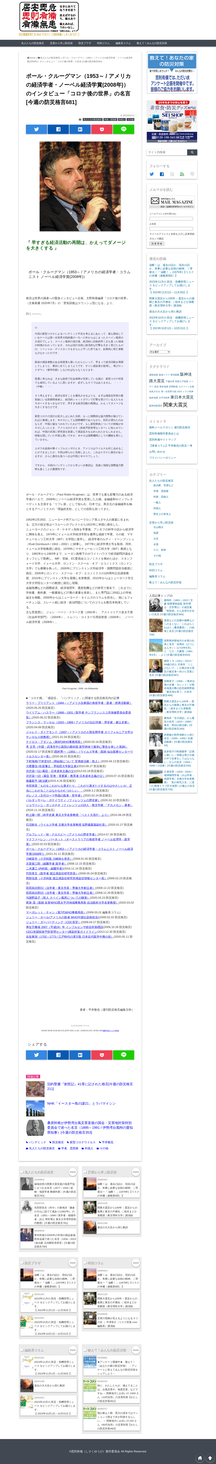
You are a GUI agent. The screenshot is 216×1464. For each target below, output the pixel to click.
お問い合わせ (157, 451)
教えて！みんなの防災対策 (152, 43)
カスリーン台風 (186, 386)
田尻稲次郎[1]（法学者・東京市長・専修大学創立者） (60, 888)
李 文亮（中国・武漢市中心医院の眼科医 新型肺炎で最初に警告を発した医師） (77, 746)
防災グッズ (110, 1030)
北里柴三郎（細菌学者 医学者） (46, 863)
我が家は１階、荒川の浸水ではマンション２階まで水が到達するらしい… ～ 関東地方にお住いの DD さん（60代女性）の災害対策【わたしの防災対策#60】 (117, 1421)
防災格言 (56, 1142)
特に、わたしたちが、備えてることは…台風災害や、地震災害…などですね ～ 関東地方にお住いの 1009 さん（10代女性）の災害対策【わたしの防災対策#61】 (118, 1393)
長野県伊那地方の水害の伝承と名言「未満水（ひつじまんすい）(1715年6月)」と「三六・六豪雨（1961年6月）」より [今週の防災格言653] (171, 647)
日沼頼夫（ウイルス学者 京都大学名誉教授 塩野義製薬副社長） (67, 824)
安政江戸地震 (181, 381)
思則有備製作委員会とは (164, 433)
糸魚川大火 (154, 391)
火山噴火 (158, 527)
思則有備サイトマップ (162, 439)
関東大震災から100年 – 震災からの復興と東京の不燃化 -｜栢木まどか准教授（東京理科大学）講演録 (117, 1211)
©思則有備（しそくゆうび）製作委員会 (94, 1451)
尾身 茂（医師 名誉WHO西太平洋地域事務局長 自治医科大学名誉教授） (72, 902)
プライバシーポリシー (162, 457)
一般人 (157, 502)
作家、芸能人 (161, 496)
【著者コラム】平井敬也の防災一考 (170, 445)
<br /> (36, 970)
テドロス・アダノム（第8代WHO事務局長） (54, 742)
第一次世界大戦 (168, 391)
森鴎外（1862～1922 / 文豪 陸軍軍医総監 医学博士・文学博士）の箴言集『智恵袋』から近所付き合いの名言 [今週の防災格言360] (171, 607)
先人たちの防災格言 (32, 43)
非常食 (116, 1030)
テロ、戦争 (159, 550)
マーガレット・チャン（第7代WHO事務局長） (56, 912)
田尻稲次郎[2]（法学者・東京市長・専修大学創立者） (60, 892)
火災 (155, 538)
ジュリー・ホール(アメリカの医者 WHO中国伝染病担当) (62, 917)
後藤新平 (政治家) (37, 781)
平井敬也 (106, 1142)
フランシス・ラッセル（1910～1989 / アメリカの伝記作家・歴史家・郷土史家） (78, 722)
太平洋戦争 (164, 397)
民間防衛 (173, 386)
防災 (156, 386)
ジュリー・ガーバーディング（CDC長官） (53, 922)
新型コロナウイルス (81, 1142)
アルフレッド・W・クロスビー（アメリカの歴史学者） (62, 834)
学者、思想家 (110, 119)
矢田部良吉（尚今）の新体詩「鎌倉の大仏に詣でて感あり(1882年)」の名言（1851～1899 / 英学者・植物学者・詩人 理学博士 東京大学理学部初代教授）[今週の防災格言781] (55, 1215)
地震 (155, 533)
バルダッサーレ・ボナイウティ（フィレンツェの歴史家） (63, 800)
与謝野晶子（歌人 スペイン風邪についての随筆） (58, 897)
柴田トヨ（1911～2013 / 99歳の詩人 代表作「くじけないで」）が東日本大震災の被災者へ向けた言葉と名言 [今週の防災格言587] (171, 667)
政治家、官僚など (163, 485)
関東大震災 (175, 404)
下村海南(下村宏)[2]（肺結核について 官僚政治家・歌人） (63, 761)
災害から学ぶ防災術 (61, 43)
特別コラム (103, 43)
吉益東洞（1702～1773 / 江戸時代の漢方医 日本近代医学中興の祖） (70, 936)
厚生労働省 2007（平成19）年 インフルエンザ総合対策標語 (64, 927)
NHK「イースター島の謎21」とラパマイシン (81, 1103)
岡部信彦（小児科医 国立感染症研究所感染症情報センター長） (66, 878)
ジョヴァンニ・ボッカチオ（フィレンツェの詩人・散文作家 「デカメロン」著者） (79, 805)
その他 (130, 119)
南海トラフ (164, 375)
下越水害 (170, 381)
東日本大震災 (182, 397)
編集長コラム (123, 43)
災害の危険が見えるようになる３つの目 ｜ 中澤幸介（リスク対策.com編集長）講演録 (117, 1322)
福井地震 (153, 397)
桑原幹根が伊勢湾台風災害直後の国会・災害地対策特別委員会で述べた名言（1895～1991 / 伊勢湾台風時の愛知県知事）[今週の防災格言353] (90, 1127)
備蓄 (104, 1030)
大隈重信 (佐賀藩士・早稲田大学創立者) (51, 766)
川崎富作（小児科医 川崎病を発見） (49, 858)
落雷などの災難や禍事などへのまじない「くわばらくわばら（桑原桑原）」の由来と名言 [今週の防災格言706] (171, 627)
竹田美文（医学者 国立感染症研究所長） (52, 873)
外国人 (122, 119)
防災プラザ (84, 43)
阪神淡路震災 (155, 405)
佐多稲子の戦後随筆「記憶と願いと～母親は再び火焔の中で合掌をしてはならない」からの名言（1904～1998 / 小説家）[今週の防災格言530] (171, 758)
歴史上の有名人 (162, 514)
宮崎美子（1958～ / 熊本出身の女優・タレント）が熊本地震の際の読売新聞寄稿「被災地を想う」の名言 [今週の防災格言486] (172, 688)
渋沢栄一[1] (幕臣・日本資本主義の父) (50, 771)
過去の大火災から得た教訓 (112, 1227)
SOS (179, 391)
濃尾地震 (153, 375)
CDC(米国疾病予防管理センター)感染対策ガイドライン (61, 931)
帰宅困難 (174, 375)
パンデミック (36, 1142)
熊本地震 (163, 386)
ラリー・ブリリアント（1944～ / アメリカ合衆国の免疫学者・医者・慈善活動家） (79, 703)
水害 (155, 544)
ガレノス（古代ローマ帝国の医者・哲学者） (54, 795)
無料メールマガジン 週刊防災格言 (170, 427)
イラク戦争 (188, 391)
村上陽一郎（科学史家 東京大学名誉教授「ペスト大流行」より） (68, 815)
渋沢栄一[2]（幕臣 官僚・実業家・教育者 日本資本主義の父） (65, 776)
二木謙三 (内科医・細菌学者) (44, 868)
